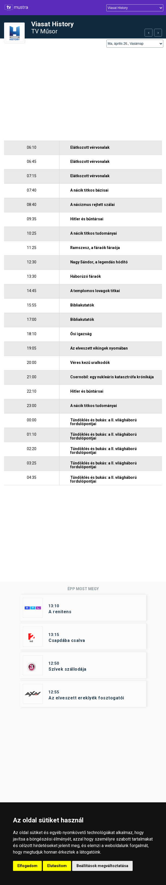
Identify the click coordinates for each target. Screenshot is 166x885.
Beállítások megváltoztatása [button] (102, 866)
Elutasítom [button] (57, 866)
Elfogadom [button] (27, 866)
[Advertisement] (83, 95)
